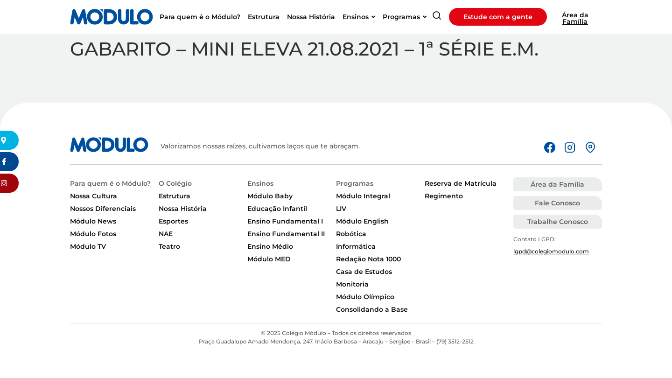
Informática (356, 246)
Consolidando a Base (372, 309)
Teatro (169, 246)
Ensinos (260, 183)
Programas (354, 183)
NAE (166, 234)
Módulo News (93, 221)
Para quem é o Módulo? (110, 183)
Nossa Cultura (93, 196)
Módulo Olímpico (365, 297)
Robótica (351, 234)
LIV (341, 208)
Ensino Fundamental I (285, 221)
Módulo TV (88, 246)
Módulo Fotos (93, 234)
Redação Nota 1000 (368, 259)
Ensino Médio (270, 246)
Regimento (444, 196)
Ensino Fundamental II (286, 234)
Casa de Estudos (364, 271)
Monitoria (352, 284)
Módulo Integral (363, 196)
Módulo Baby (270, 196)
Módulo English (362, 221)
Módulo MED (269, 259)
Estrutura (174, 196)
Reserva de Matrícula (461, 183)
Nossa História (183, 208)
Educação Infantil (277, 208)
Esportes (173, 221)
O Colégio (175, 183)
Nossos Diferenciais (103, 208)
